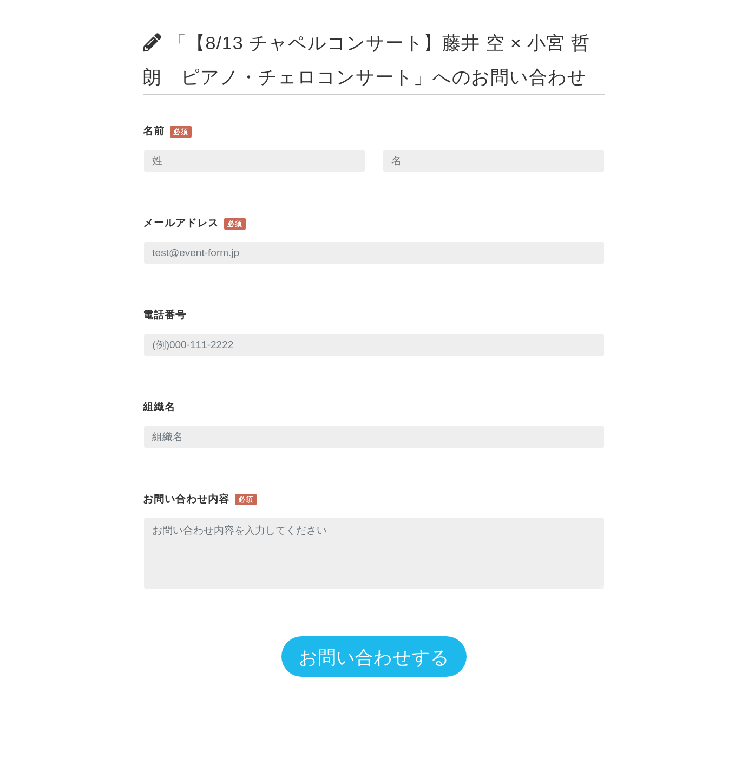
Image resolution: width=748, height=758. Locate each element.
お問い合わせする (374, 657)
